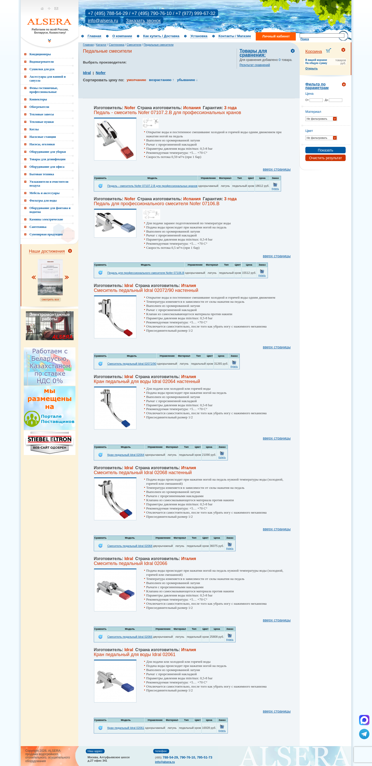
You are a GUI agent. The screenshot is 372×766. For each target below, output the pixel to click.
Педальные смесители (159, 44)
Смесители (134, 44)
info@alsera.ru (103, 20)
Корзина (313, 51)
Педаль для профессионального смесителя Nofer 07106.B (145, 272)
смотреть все (50, 299)
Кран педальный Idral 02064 (125, 454)
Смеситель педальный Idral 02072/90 (131, 363)
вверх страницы (277, 169)
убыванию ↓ (187, 80)
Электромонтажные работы (49, 316)
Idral (87, 73)
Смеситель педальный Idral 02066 (129, 636)
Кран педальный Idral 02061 (125, 727)
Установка (198, 36)
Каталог (101, 44)
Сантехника (116, 44)
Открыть (311, 68)
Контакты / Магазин (235, 36)
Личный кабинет (276, 36)
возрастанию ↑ (161, 80)
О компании (122, 36)
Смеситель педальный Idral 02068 (129, 545)
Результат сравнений (254, 65)
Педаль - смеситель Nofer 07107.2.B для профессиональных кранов (152, 185)
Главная (94, 36)
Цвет (309, 131)
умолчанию (136, 80)
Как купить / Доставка (161, 36)
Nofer (100, 73)
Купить (275, 188)
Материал (313, 112)
